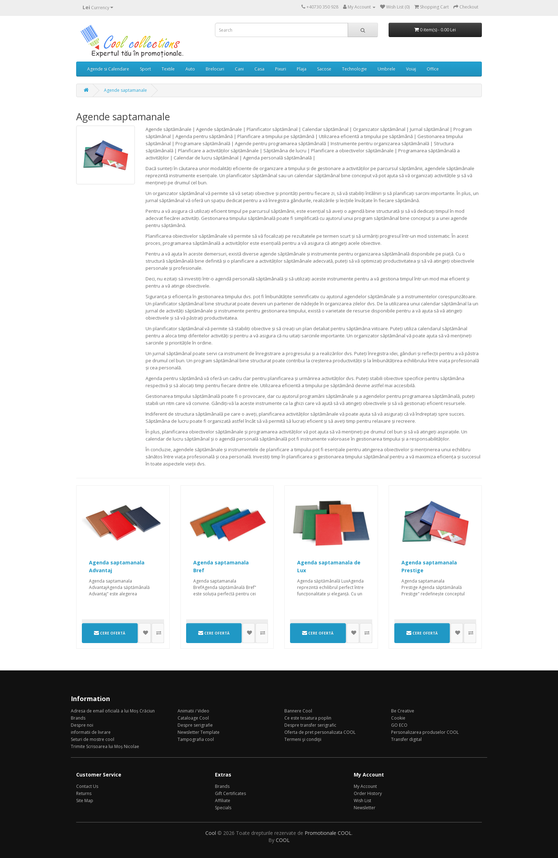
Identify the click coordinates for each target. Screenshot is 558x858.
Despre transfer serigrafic (310, 725)
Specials (223, 808)
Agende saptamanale (125, 90)
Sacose (324, 69)
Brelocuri (215, 69)
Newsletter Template (199, 732)
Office (433, 69)
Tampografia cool (196, 739)
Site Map (84, 801)
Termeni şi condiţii (302, 739)
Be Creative (402, 711)
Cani (239, 69)
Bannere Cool (298, 711)
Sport (145, 69)
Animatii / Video (193, 711)
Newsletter (364, 808)
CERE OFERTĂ (109, 633)
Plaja (301, 69)
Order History (368, 793)
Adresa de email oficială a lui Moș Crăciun (113, 711)
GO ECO (399, 725)
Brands (78, 718)
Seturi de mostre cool (92, 739)
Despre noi (82, 725)
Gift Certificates (230, 793)
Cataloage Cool (193, 718)
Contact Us (87, 786)
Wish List (362, 801)
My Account (365, 786)
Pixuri (280, 69)
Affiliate (222, 801)
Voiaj (411, 69)
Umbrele (386, 69)
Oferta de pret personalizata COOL (320, 732)
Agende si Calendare (108, 69)
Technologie (354, 69)
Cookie (398, 718)
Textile (168, 69)
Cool (210, 833)
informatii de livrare (91, 732)
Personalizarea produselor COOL (425, 732)
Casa (259, 69)
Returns (83, 793)
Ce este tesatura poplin (307, 718)
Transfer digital (406, 739)
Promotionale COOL (328, 833)
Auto (190, 69)
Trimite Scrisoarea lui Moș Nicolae (105, 746)
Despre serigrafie (195, 725)
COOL (283, 840)
